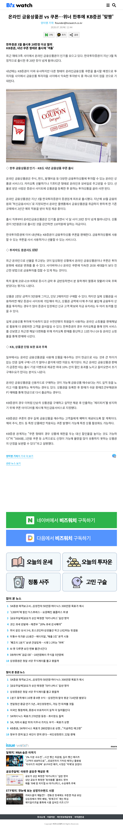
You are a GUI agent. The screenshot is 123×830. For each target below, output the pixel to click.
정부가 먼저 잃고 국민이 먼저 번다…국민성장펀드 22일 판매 (42, 734)
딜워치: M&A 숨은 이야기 (21, 752)
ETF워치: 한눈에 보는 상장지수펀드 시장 (30, 790)
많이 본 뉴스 (13, 598)
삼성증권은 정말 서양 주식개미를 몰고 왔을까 (34, 661)
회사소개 (41, 816)
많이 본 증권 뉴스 (15, 672)
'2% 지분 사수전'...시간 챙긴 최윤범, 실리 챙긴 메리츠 (52, 757)
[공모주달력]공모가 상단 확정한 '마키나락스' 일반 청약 (39, 618)
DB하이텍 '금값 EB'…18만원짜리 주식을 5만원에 (37, 655)
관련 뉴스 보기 (13, 463)
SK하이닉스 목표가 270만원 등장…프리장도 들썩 (37, 716)
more (114, 746)
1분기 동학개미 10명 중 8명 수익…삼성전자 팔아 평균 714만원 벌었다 (48, 698)
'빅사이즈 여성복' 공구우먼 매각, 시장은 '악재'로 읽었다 (53, 764)
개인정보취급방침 (64, 816)
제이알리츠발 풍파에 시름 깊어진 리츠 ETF (47, 802)
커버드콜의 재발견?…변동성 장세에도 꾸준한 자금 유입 (53, 795)
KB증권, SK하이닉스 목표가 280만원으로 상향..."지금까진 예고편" (46, 728)
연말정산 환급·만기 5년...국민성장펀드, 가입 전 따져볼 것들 (42, 704)
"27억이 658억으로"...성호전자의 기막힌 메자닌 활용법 (53, 760)
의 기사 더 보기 (19, 456)
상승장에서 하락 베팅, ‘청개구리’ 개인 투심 (47, 799)
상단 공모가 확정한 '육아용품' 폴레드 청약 (46, 779)
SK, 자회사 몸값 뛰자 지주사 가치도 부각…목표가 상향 (39, 722)
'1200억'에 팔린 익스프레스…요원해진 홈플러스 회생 (39, 612)
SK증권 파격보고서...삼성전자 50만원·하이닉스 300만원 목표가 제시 (47, 606)
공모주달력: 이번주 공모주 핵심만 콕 (27, 771)
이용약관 (51, 816)
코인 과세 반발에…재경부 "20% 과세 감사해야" (36, 624)
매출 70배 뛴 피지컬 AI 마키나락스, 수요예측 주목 (50, 783)
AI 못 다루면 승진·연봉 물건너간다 (28, 648)
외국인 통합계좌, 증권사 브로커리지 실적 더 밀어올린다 (40, 710)
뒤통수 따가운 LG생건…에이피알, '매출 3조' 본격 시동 (39, 636)
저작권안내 (79, 816)
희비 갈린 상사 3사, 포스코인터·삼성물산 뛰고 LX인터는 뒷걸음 (44, 630)
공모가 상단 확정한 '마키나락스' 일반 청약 (46, 776)
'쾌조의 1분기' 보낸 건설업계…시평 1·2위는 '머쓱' (37, 642)
